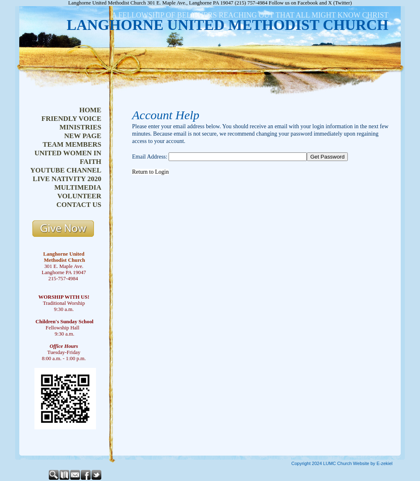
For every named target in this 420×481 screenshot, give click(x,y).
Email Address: (149, 157)
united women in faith (67, 157)
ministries (80, 127)
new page (82, 136)
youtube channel (65, 170)
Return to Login (150, 172)
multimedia (77, 187)
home (90, 110)
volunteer (79, 196)
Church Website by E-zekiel (365, 463)
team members (72, 144)
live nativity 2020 (67, 179)
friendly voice (71, 119)
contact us (79, 205)
